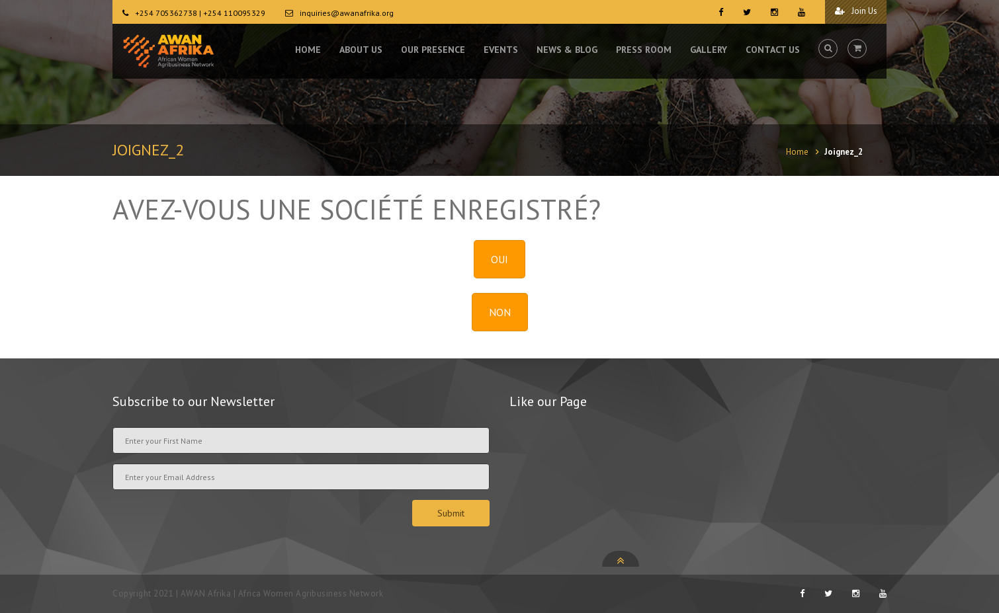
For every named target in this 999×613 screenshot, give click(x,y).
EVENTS (501, 53)
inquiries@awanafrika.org (347, 13)
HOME (308, 53)
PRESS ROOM (644, 53)
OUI (499, 259)
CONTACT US (773, 53)
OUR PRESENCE (433, 53)
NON (500, 312)
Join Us (853, 12)
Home (797, 151)
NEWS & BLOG (567, 53)
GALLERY (708, 53)
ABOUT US (360, 53)
